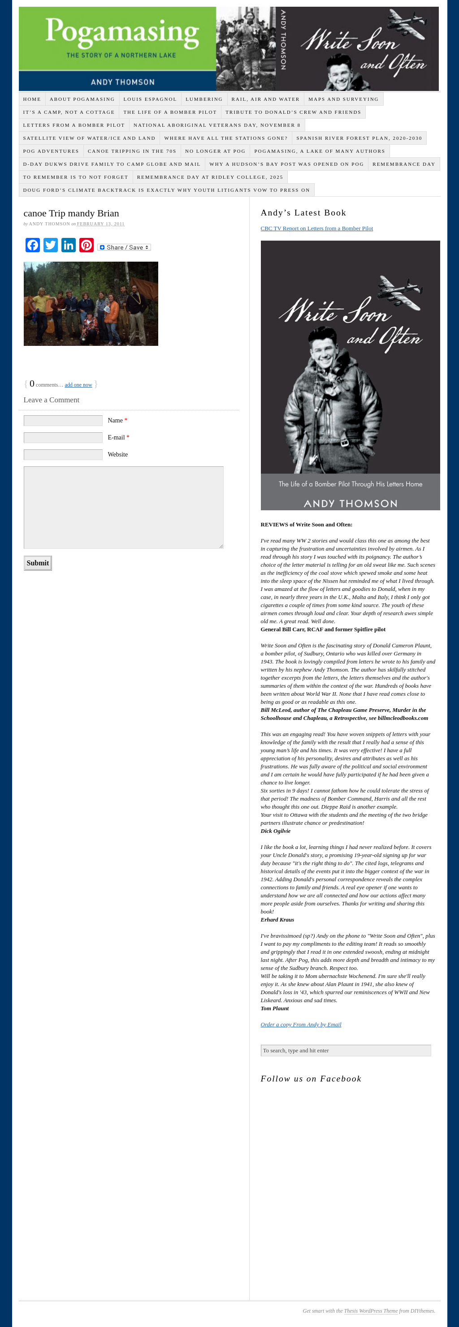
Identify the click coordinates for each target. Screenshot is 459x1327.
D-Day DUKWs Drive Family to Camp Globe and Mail (112, 164)
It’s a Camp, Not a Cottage (69, 112)
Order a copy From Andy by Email (301, 1024)
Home (32, 99)
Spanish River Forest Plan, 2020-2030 (359, 138)
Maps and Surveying (343, 99)
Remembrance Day (404, 164)
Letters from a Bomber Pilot (74, 125)
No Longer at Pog (215, 151)
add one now (78, 385)
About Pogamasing (82, 99)
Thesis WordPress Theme (371, 1311)
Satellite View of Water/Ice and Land (89, 138)
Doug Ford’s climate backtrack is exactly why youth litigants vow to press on (166, 190)
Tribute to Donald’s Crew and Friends (293, 112)
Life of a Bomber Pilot (229, 49)
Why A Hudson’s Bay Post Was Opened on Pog (286, 164)
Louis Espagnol (151, 99)
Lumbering (204, 99)
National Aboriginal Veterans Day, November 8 (217, 125)
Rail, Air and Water (266, 99)
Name (117, 420)
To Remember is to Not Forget (75, 177)
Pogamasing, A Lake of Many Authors (319, 151)
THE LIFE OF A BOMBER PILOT (170, 112)
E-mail (119, 437)
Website (118, 454)
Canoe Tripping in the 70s (132, 151)
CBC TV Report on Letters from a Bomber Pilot (317, 228)
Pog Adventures (51, 151)
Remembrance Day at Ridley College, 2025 (210, 177)
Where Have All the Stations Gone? (226, 138)
